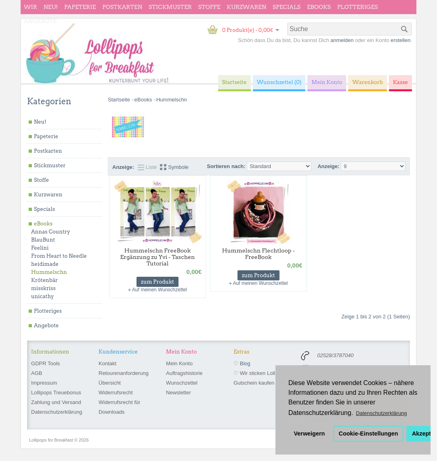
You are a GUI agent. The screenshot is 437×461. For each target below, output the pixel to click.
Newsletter (178, 392)
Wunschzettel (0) (279, 82)
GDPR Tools (45, 363)
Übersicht (110, 383)
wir (30, 7)
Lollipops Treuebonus (56, 392)
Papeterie (80, 7)
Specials (286, 7)
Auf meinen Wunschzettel (159, 290)
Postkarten (122, 7)
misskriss (43, 288)
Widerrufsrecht (116, 392)
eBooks (319, 7)
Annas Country (50, 232)
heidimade (45, 264)
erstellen (400, 40)
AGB (36, 373)
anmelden (341, 40)
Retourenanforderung (124, 373)
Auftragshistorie (184, 373)
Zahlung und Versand (56, 402)
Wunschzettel (181, 383)
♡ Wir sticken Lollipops (260, 373)
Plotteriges (357, 7)
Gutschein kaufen (253, 383)
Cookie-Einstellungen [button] (368, 433)
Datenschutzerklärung (56, 412)
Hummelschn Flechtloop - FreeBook (258, 253)
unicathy (42, 296)
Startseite (119, 100)
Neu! (51, 7)
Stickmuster (170, 7)
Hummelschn (49, 272)
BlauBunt (43, 240)
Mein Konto (179, 363)
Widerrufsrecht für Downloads (119, 407)
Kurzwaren (246, 7)
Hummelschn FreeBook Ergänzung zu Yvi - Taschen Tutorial (157, 257)
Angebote (40, 21)
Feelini (39, 248)
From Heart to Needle (59, 256)
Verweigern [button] (309, 433)
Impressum (44, 383)
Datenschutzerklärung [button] (381, 413)
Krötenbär (44, 280)
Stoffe (209, 7)
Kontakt (107, 363)
